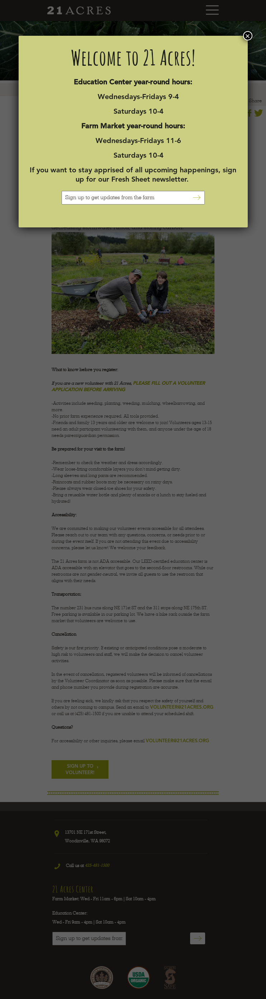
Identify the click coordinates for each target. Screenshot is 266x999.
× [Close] (247, 35)
